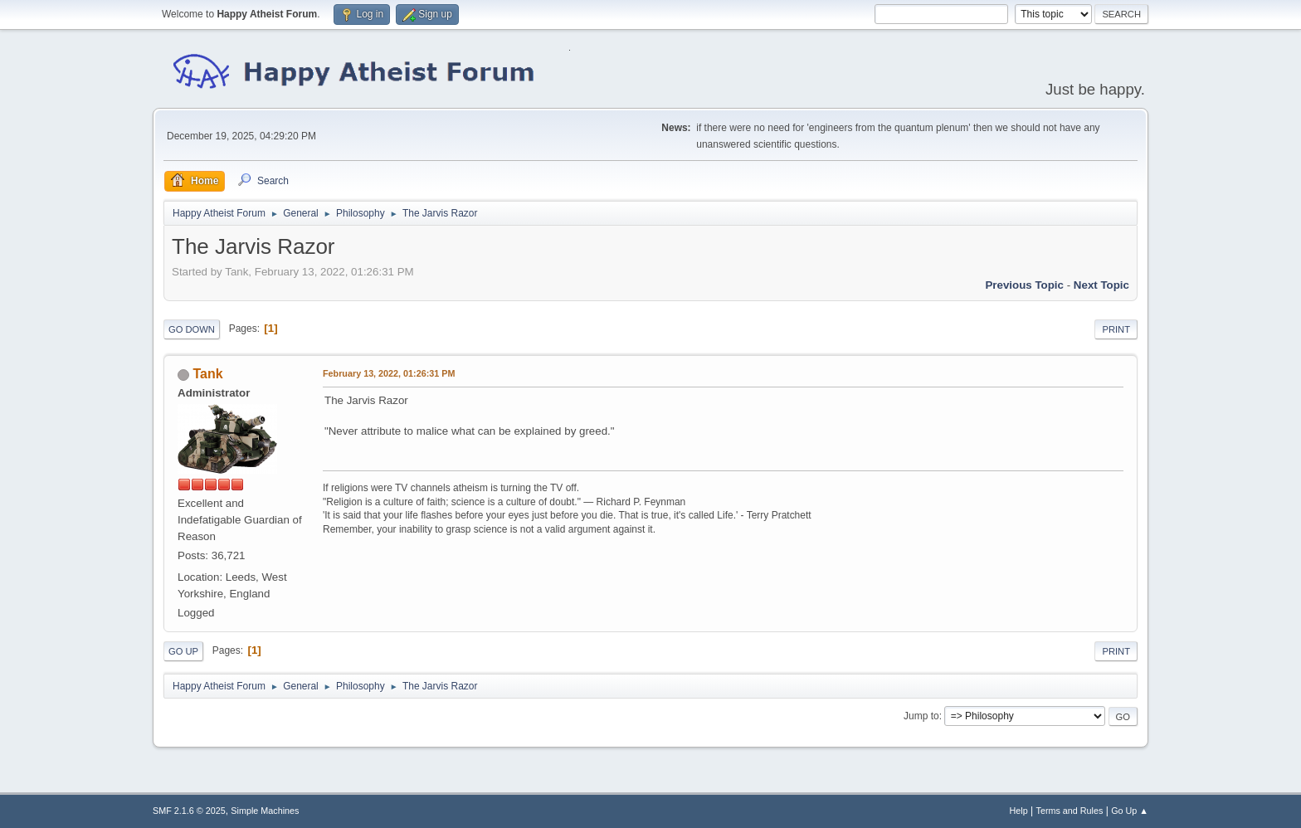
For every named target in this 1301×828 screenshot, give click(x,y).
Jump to (921, 716)
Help (1019, 811)
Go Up (183, 651)
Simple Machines (265, 811)
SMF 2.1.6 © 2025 (189, 811)
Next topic (1101, 285)
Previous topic (1024, 285)
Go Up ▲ (1129, 811)
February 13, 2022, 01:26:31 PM (389, 373)
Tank (207, 374)
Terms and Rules (1070, 811)
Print (1116, 329)
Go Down (191, 329)
